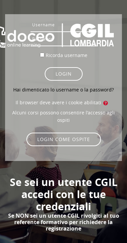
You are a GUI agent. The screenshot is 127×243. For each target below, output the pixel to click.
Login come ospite (63, 139)
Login (64, 74)
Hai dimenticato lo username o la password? (63, 89)
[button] (107, 103)
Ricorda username (66, 55)
